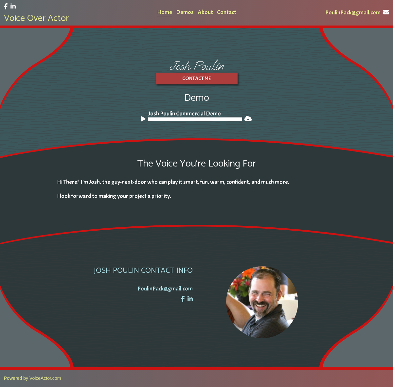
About (205, 12)
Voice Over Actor (36, 18)
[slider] (195, 119)
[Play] (144, 120)
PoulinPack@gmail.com (357, 12)
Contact (226, 12)
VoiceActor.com (45, 378)
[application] (191, 119)
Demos (185, 12)
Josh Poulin (196, 66)
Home (164, 12)
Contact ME (196, 78)
